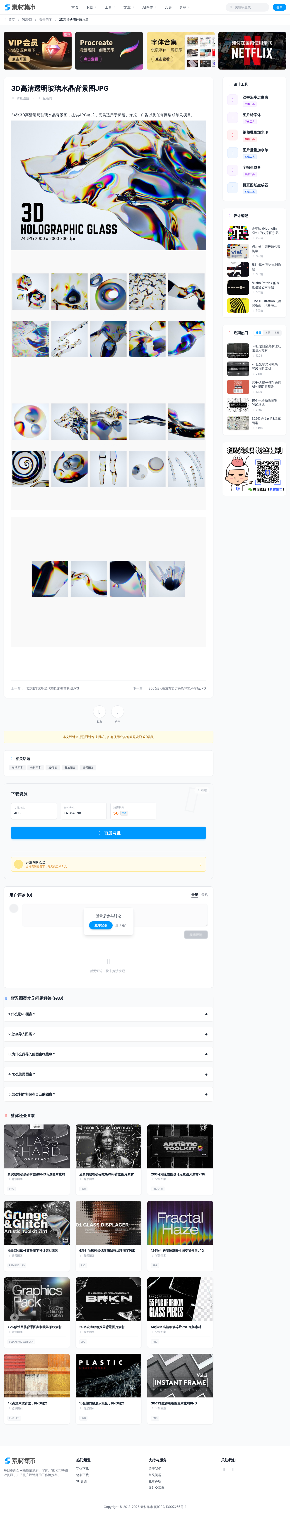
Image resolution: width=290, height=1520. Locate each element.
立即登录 (100, 925)
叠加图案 (70, 767)
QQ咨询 (148, 737)
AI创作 (149, 7)
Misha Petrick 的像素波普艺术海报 (266, 285)
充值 (124, 813)
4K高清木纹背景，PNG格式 (27, 1403)
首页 (75, 7)
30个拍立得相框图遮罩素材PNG (174, 1403)
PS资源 (27, 20)
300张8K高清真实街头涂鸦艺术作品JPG (177, 688)
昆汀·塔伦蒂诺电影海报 (266, 267)
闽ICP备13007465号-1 (170, 1507)
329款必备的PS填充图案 (266, 421)
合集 (168, 7)
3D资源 (81, 1481)
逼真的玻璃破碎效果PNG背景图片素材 (106, 1174)
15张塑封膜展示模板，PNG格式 (101, 1403)
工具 (110, 7)
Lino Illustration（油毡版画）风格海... (266, 303)
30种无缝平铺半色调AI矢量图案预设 (266, 384)
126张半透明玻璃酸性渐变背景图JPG (53, 688)
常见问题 (155, 1475)
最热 (204, 895)
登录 (279, 7)
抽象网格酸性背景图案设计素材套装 (32, 1250)
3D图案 (52, 767)
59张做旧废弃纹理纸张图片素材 (266, 348)
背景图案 (45, 20)
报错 (202, 790)
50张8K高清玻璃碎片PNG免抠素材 (176, 1327)
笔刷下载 (82, 1475)
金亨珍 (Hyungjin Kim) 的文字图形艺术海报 (265, 231)
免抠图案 (35, 767)
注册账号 (121, 925)
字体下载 (82, 1468)
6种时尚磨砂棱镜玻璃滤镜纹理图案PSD (107, 1250)
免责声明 (155, 1481)
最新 (194, 895)
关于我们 (155, 1468)
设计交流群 (156, 1487)
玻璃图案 (17, 767)
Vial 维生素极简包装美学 (266, 249)
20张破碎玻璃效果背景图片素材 (102, 1327)
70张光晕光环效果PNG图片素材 (265, 366)
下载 (91, 7)
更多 (185, 7)
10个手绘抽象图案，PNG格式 (266, 402)
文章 (129, 7)
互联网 (47, 98)
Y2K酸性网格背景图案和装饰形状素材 (34, 1327)
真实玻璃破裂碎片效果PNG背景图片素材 (36, 1174)
